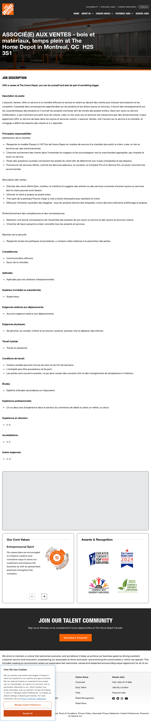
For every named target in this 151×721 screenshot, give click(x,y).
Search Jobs (142, 13)
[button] (32, 596)
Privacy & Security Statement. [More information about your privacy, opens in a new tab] (33, 698)
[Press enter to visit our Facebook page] (113, 698)
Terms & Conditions (68, 713)
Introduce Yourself (75, 637)
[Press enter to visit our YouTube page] (126, 698)
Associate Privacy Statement (105, 713)
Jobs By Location (120, 687)
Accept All (28, 713)
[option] (38, 560)
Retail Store (81, 703)
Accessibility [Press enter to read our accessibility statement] (92, 7)
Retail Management (85, 698)
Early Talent (81, 687)
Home (76, 13)
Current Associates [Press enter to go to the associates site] (127, 7)
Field (78, 692)
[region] (27, 693)
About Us (87, 13)
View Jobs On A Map (122, 682)
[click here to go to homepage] (8, 9)
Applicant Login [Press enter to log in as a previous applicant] (108, 7)
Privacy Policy (84, 713)
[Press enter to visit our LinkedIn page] (118, 698)
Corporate (80, 682)
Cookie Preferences (129, 713)
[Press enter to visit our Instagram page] (122, 698)
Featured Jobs (124, 13)
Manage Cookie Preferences (27, 705)
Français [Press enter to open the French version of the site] (144, 7)
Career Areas (104, 13)
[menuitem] (76, 14)
